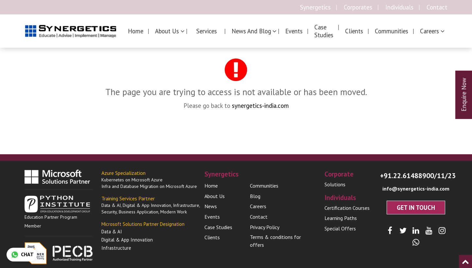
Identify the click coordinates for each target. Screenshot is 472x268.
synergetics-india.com (260, 105)
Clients (354, 31)
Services (206, 31)
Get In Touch (416, 207)
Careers (258, 206)
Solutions (334, 184)
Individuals (399, 7)
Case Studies (323, 31)
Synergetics (315, 7)
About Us (214, 196)
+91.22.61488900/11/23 (418, 175)
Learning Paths (340, 218)
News (210, 206)
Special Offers (340, 228)
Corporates (358, 7)
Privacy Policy (264, 227)
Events (294, 31)
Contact (437, 7)
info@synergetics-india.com (415, 188)
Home (135, 31)
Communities (391, 31)
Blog (255, 196)
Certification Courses (347, 208)
